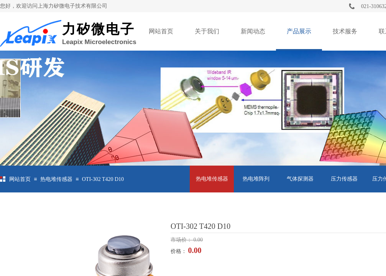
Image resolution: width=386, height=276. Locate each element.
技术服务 (345, 31)
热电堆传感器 (56, 179)
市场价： (182, 240)
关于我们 (207, 31)
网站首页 (161, 31)
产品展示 (299, 31)
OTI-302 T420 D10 (103, 179)
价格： (179, 251)
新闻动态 (253, 31)
